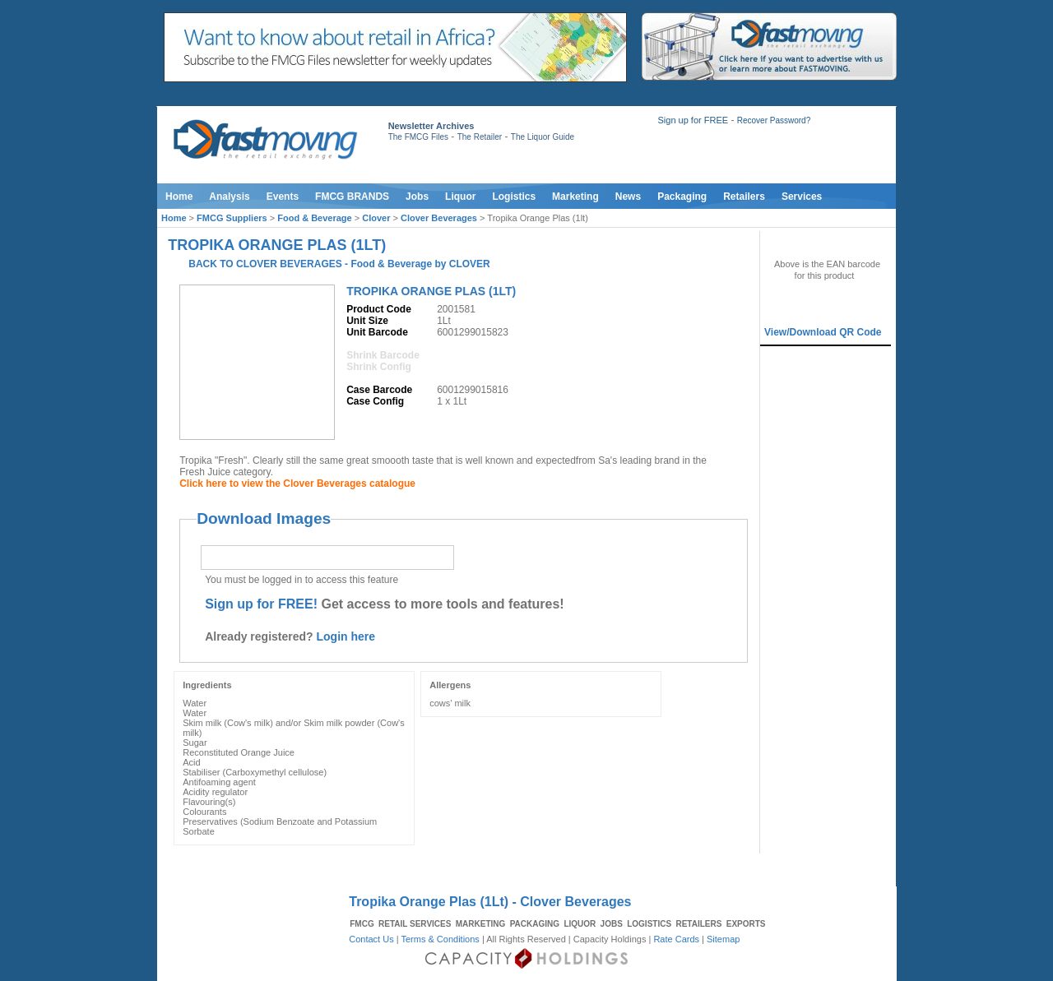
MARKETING (481, 923)
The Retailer (479, 136)
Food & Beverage (314, 218)
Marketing (575, 196)
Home (179, 196)
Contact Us (371, 939)
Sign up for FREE (692, 120)
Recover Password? (773, 120)
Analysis (229, 196)
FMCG (361, 923)
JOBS (612, 923)
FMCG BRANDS (352, 196)
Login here (346, 636)
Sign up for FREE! (261, 604)
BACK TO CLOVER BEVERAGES (264, 264)
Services (802, 196)
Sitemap (723, 939)
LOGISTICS (649, 923)
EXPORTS (746, 923)
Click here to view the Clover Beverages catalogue (297, 483)
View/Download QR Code (822, 332)
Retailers (744, 196)
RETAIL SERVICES (414, 923)
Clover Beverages (439, 218)
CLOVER (469, 264)
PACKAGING (534, 923)
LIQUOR (580, 923)
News (628, 196)
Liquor (460, 196)
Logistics (514, 196)
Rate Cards (676, 939)
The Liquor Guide (542, 136)
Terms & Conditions (440, 939)
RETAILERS (698, 923)
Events (283, 196)
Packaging (682, 196)
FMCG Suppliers (232, 218)
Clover (376, 218)
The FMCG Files (418, 136)
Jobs (417, 196)
